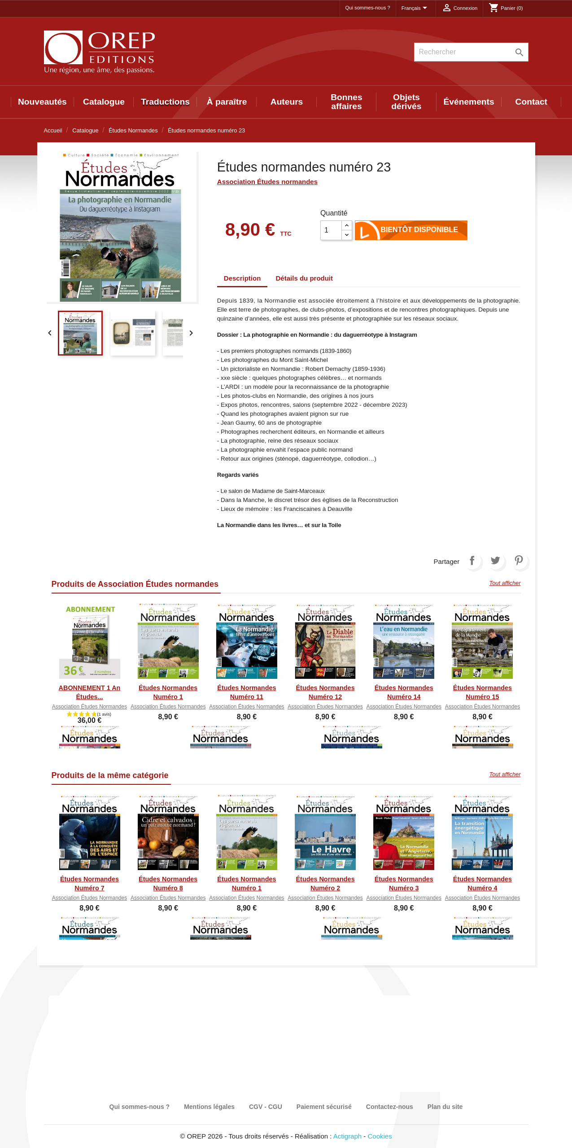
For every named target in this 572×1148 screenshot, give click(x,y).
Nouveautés (42, 101)
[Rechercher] (471, 52)
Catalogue (104, 101)
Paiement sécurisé (324, 1106)
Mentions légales (209, 1106)
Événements (469, 101)
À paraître (227, 101)
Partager (472, 560)
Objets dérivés (406, 101)
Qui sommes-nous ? (367, 7)
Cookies (380, 1136)
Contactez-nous (389, 1106)
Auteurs (287, 101)
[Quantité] (331, 230)
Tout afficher (505, 583)
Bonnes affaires (346, 101)
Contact (531, 101)
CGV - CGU (265, 1106)
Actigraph (347, 1136)
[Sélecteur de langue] (416, 8)
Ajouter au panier (368, 232)
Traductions (165, 101)
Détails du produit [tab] (304, 278)
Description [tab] (242, 278)
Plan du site (445, 1106)
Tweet (495, 560)
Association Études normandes (267, 181)
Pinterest (519, 560)
